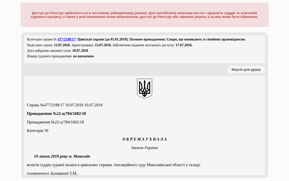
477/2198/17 (66, 39)
